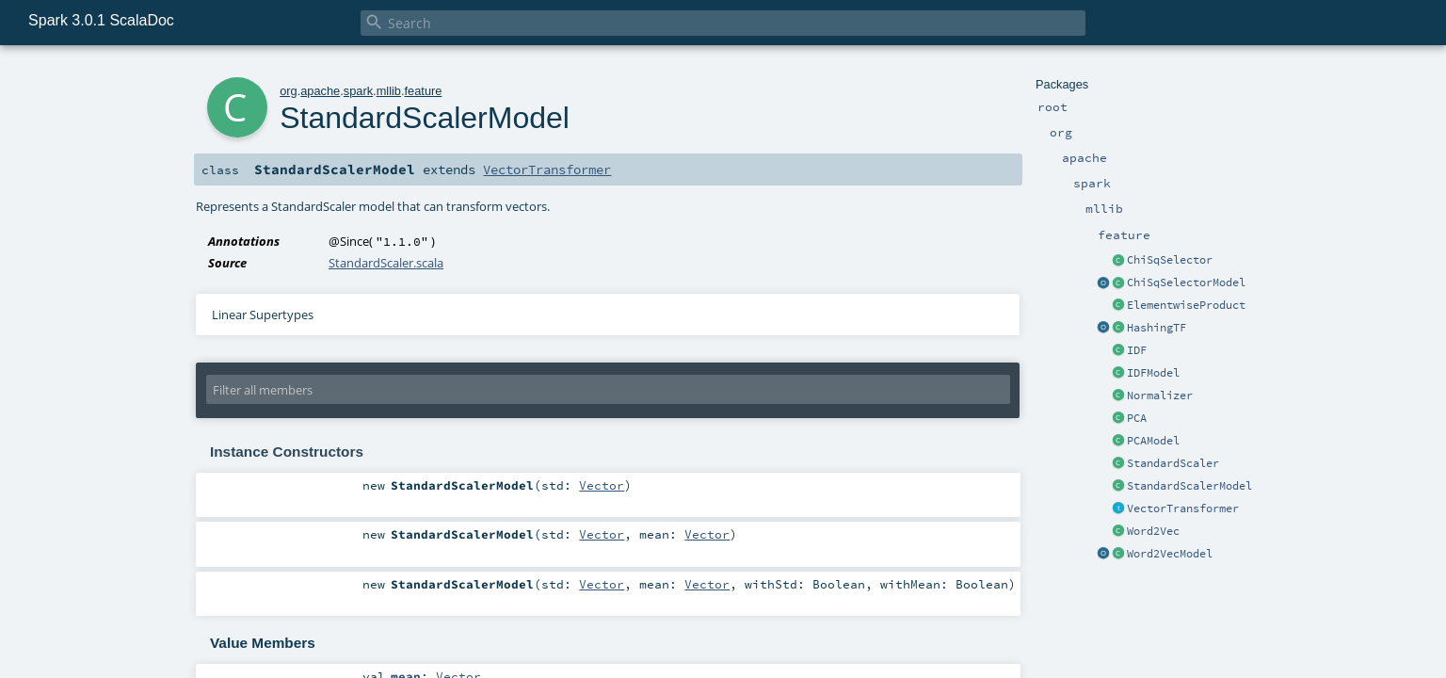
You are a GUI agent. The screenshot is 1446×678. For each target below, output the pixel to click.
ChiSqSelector (1170, 259)
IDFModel (1153, 372)
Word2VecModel (1170, 553)
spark (358, 91)
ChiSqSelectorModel (1186, 282)
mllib (389, 91)
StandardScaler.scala (386, 262)
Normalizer (1160, 395)
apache (320, 91)
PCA (1137, 418)
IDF (1137, 350)
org (288, 91)
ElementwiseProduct (1186, 305)
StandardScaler (1173, 463)
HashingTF (1156, 327)
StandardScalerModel (1189, 485)
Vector (601, 484)
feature (423, 91)
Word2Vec (1153, 531)
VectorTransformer (1183, 508)
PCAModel (1153, 440)
